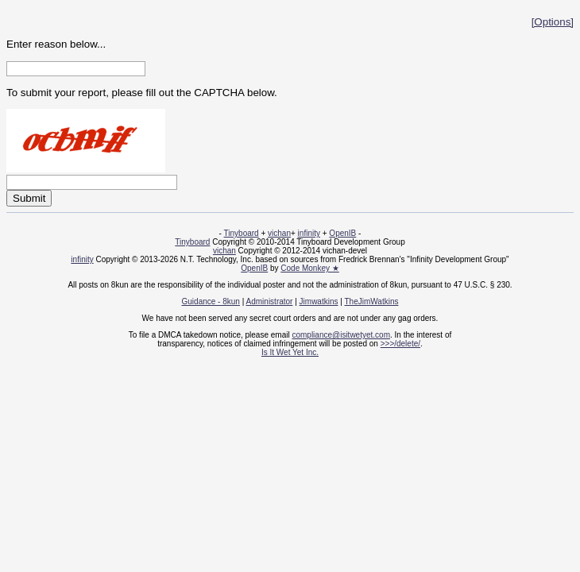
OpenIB (342, 233)
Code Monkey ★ (309, 268)
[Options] (553, 22)
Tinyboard (241, 233)
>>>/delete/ (400, 343)
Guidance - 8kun (211, 301)
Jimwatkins (319, 301)
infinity (309, 233)
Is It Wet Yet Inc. (290, 352)
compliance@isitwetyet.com (341, 334)
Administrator (269, 301)
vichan (279, 233)
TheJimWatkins (371, 301)
